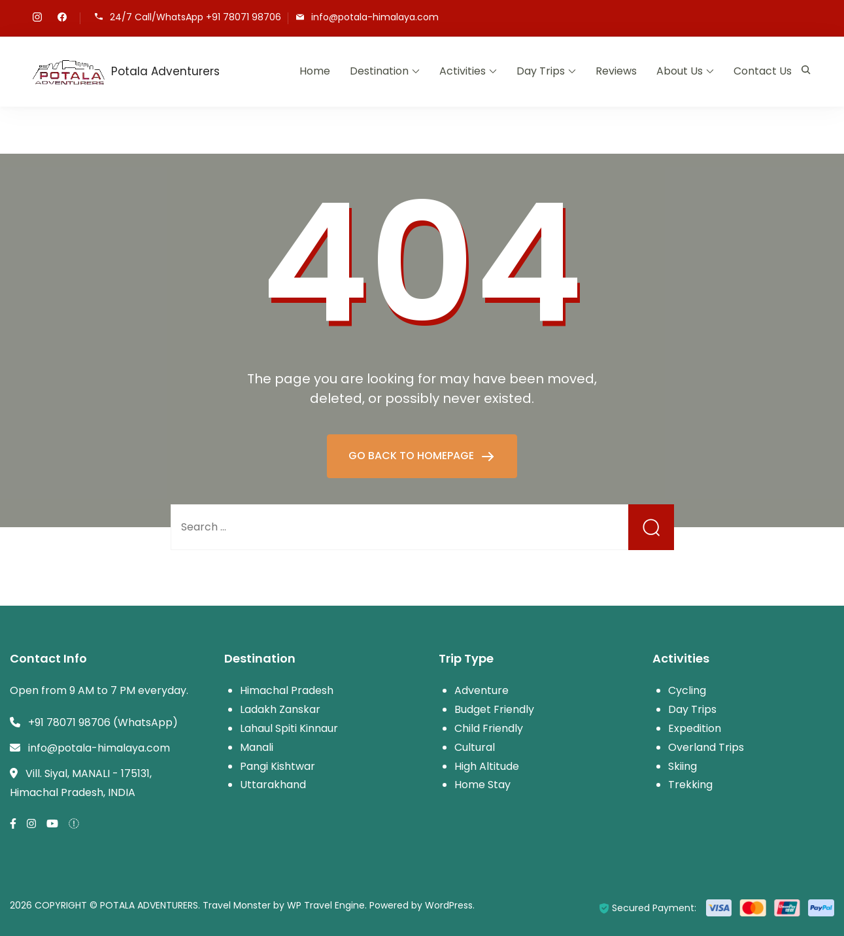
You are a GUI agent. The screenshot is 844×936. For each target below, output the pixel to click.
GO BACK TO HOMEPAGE (412, 455)
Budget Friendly (494, 709)
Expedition (694, 728)
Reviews (616, 70)
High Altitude (486, 766)
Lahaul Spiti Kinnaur (289, 728)
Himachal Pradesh (286, 690)
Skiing (682, 766)
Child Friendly (488, 728)
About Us (679, 70)
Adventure (481, 690)
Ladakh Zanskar (280, 709)
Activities (462, 70)
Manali (256, 747)
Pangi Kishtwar (277, 766)
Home (314, 70)
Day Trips (540, 70)
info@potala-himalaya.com (375, 17)
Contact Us (763, 70)
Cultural (474, 747)
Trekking (690, 784)
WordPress (449, 905)
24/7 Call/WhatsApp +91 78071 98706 (195, 17)
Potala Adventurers (165, 71)
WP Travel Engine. (327, 905)
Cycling (687, 690)
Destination (379, 70)
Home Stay (482, 784)
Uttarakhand (273, 784)
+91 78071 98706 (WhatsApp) (103, 722)
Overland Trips (706, 747)
